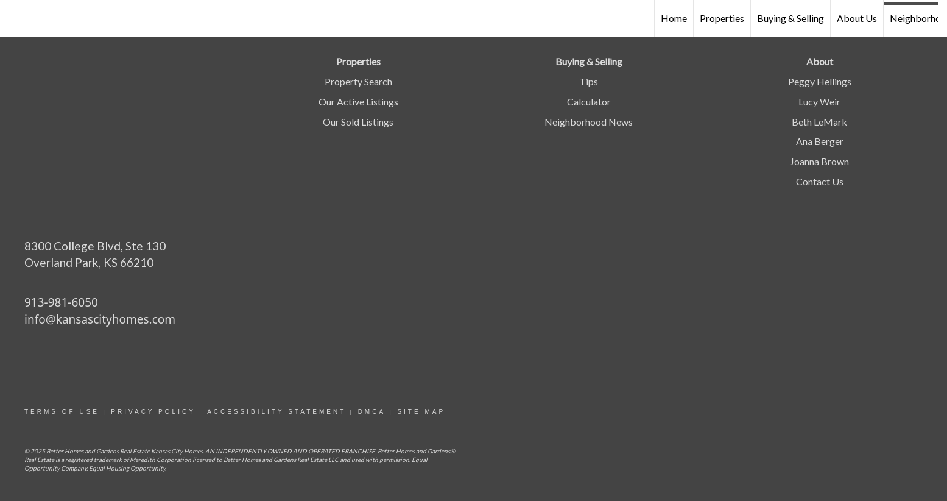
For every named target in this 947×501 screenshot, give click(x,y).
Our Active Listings (358, 101)
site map (421, 411)
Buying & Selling (790, 18)
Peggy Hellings (819, 81)
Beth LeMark (819, 121)
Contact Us (819, 181)
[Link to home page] (15, 18)
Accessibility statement (276, 411)
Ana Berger (819, 141)
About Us (857, 18)
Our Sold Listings (358, 121)
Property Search (358, 81)
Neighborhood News (588, 121)
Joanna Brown (819, 161)
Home (674, 18)
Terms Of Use (61, 411)
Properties (722, 18)
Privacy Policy (153, 411)
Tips (588, 81)
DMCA (371, 411)
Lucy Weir (819, 101)
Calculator (589, 101)
